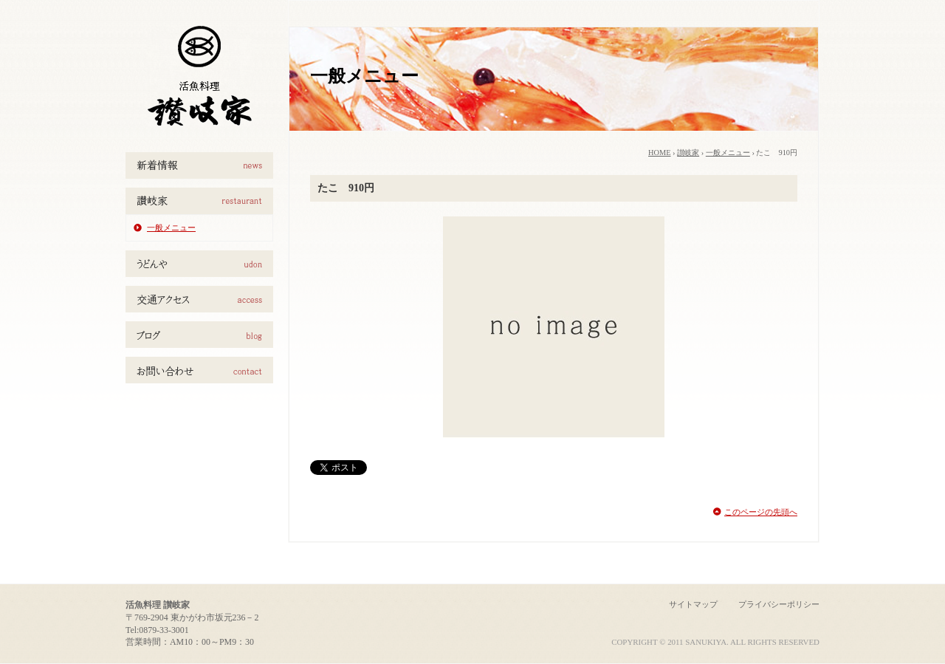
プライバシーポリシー (778, 604)
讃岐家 (688, 152)
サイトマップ (693, 604)
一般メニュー (171, 227)
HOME (659, 152)
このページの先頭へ (760, 511)
